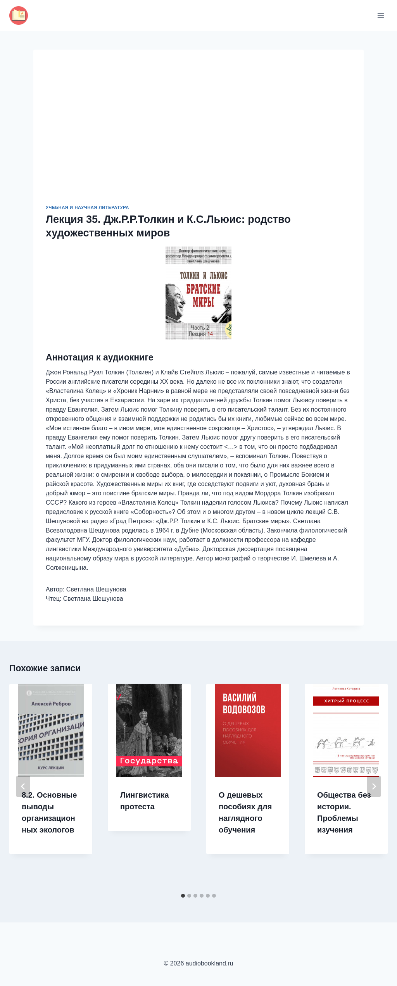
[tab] (183, 896)
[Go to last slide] (23, 786)
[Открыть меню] (380, 15)
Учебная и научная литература (87, 207)
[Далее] (374, 786)
